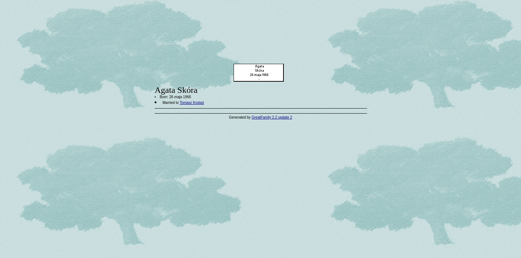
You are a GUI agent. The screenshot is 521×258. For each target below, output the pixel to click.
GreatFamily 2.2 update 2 (272, 117)
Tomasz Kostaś (192, 103)
